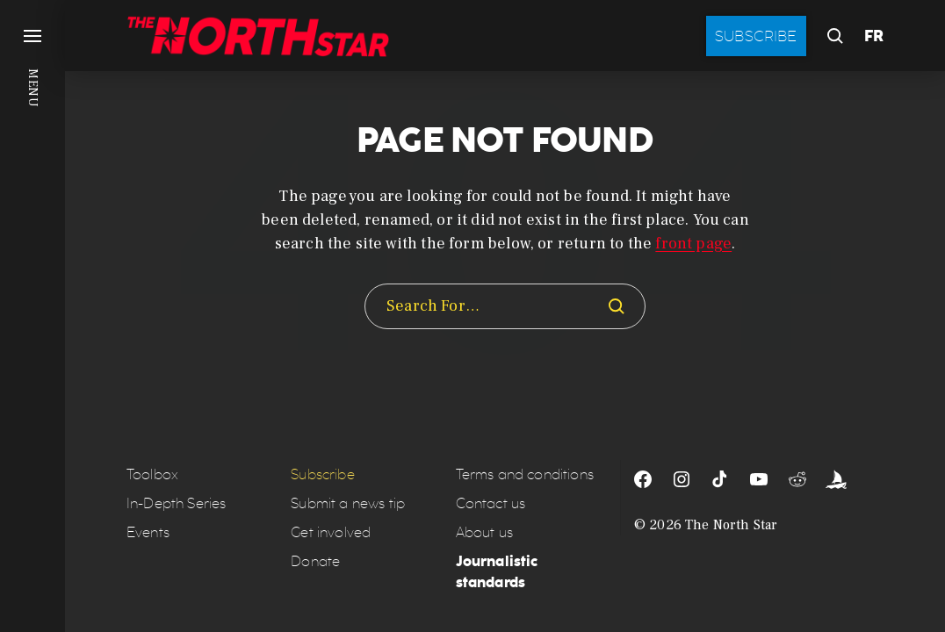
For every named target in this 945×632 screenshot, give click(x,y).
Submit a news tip (348, 503)
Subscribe (756, 36)
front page (693, 243)
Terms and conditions (525, 474)
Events (148, 532)
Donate (315, 561)
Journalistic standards (497, 571)
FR (874, 36)
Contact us (491, 503)
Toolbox (152, 474)
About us (484, 532)
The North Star (731, 525)
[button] (32, 316)
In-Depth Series (176, 503)
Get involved (331, 532)
